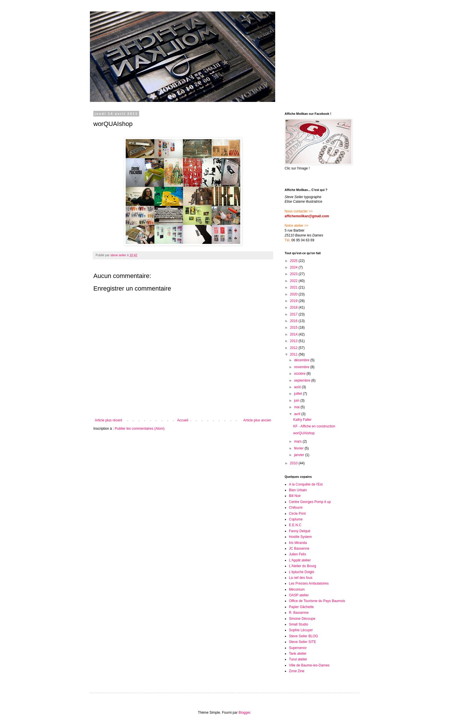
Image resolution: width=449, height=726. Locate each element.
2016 (294, 321)
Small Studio (298, 624)
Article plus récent (108, 420)
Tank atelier (297, 654)
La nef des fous (300, 578)
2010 (294, 463)
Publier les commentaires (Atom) (140, 429)
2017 (294, 314)
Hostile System (300, 537)
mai (297, 407)
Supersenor (298, 648)
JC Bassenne (299, 549)
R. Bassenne (299, 613)
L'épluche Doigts (301, 572)
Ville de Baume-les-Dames (309, 665)
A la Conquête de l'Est (306, 484)
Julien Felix (297, 554)
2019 (294, 301)
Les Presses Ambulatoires (309, 583)
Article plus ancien (257, 420)
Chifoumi (295, 508)
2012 (294, 348)
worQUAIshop (304, 433)
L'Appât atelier (300, 560)
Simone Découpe (302, 619)
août (298, 387)
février (299, 448)
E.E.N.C (295, 525)
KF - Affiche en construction (314, 426)
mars (298, 441)
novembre (302, 367)
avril (297, 414)
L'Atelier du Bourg (302, 566)
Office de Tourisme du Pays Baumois (317, 601)
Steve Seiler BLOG (303, 636)
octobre (300, 374)
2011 (294, 354)
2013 (294, 341)
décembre (302, 360)
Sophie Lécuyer (301, 630)
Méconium (297, 589)
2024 (294, 267)
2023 (294, 274)
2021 (294, 287)
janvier (299, 455)
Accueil (182, 420)
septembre (302, 380)
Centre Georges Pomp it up (310, 502)
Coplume (296, 519)
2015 (294, 327)
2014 (294, 334)
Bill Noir (295, 496)
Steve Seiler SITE (302, 642)
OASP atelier (299, 595)
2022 (294, 281)
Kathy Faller (302, 420)
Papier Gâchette (301, 607)
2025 (294, 261)
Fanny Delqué (299, 531)
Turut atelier (298, 659)
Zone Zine (296, 671)
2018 (294, 307)
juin (297, 400)
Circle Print (297, 514)
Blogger (244, 713)
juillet (298, 394)
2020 (294, 294)
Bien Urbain (298, 490)
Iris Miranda (298, 543)
